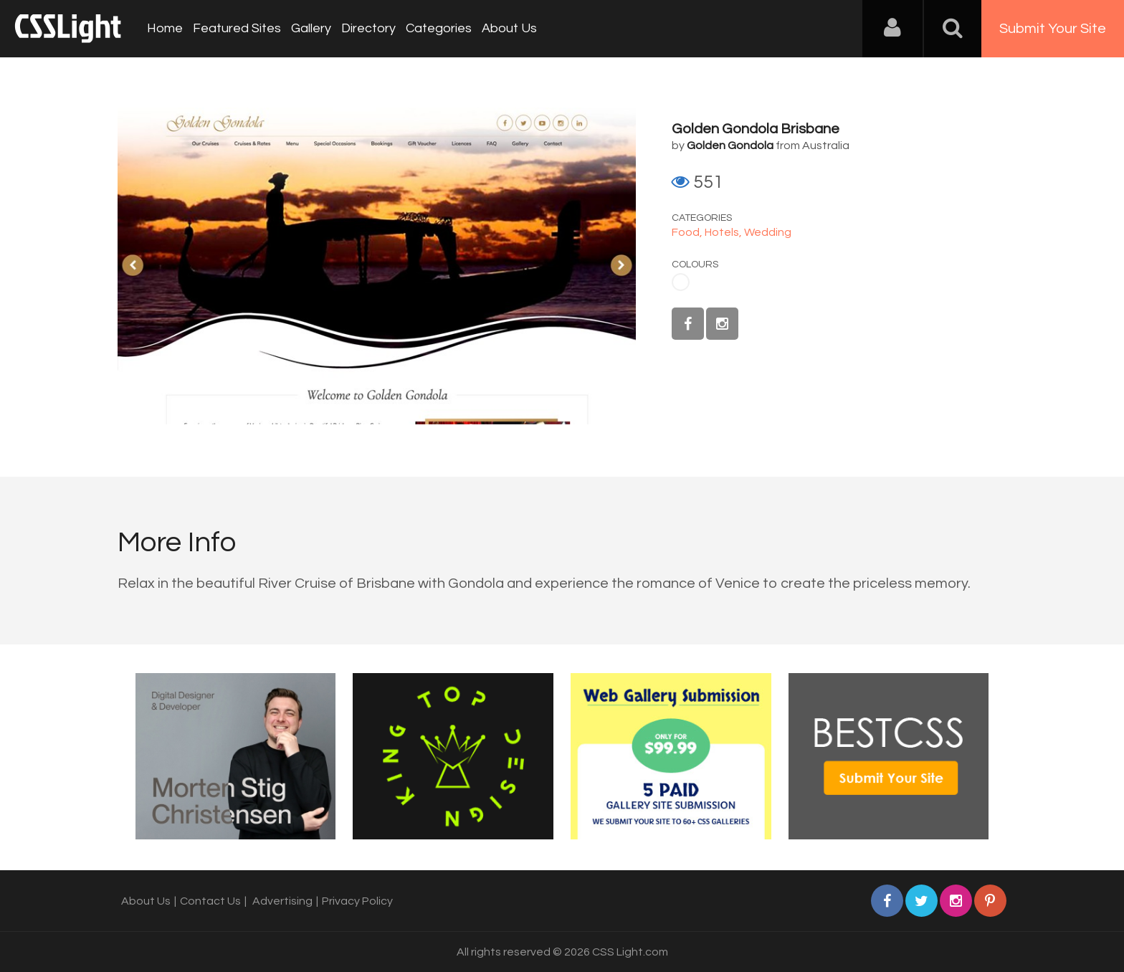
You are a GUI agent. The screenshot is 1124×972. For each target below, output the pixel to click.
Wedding (767, 232)
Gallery (311, 28)
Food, (688, 232)
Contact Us (210, 901)
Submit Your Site (1052, 29)
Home (165, 28)
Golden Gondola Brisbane (755, 129)
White (681, 282)
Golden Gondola (730, 145)
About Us (509, 28)
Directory (368, 28)
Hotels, (724, 232)
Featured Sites (237, 28)
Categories (439, 28)
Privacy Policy (357, 901)
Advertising (282, 901)
